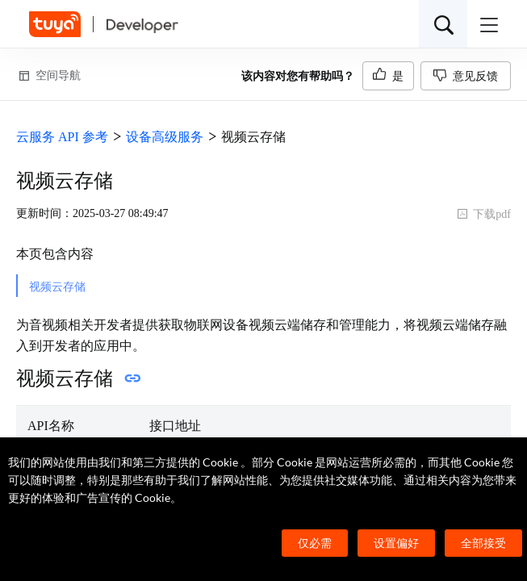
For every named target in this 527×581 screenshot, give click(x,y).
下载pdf (484, 214)
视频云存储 (57, 287)
